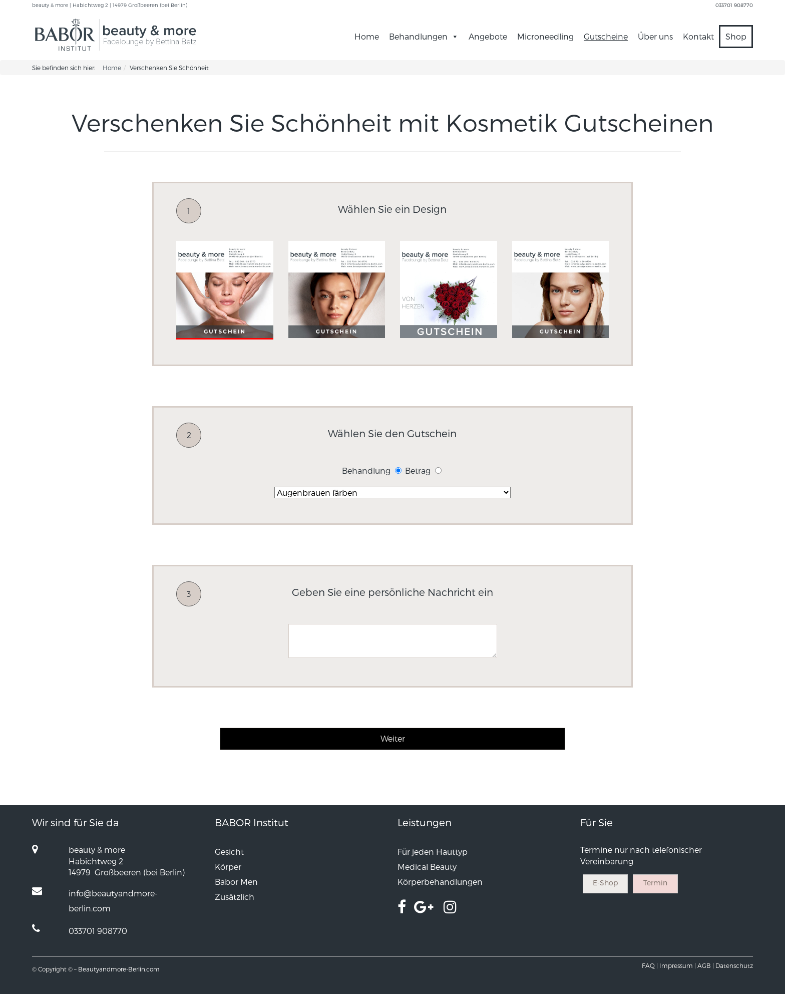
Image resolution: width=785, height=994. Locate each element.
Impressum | (677, 965)
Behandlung (366, 470)
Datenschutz (734, 965)
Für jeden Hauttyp (433, 851)
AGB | (705, 965)
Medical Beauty (427, 866)
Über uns (655, 36)
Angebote (488, 36)
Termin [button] (655, 882)
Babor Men (236, 881)
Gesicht (229, 851)
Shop (735, 36)
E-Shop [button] (605, 882)
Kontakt (698, 36)
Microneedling (545, 36)
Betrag (418, 470)
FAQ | (650, 965)
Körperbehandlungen (440, 881)
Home (366, 36)
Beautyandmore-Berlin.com (119, 968)
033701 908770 (734, 5)
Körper (228, 866)
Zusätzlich (234, 896)
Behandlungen (424, 36)
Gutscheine (606, 36)
